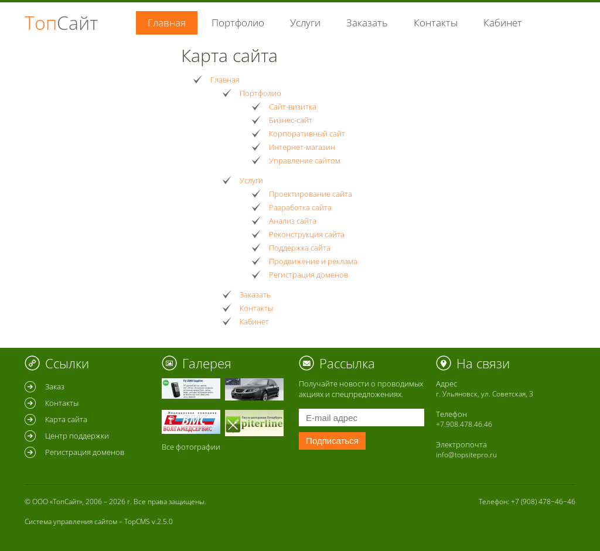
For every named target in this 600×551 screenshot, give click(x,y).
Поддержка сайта (299, 247)
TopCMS (137, 521)
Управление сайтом (304, 160)
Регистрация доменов (308, 274)
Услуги (305, 22)
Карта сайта (66, 419)
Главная (225, 79)
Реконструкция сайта (307, 234)
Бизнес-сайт (290, 120)
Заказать (367, 22)
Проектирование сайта (310, 194)
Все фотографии (191, 447)
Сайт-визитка (292, 106)
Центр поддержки (77, 435)
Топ (61, 22)
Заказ (54, 386)
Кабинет (502, 22)
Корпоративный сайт (307, 133)
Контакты (436, 22)
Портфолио (238, 22)
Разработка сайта (300, 207)
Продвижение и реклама (313, 261)
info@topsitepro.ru (466, 455)
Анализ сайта (292, 220)
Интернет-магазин (302, 147)
